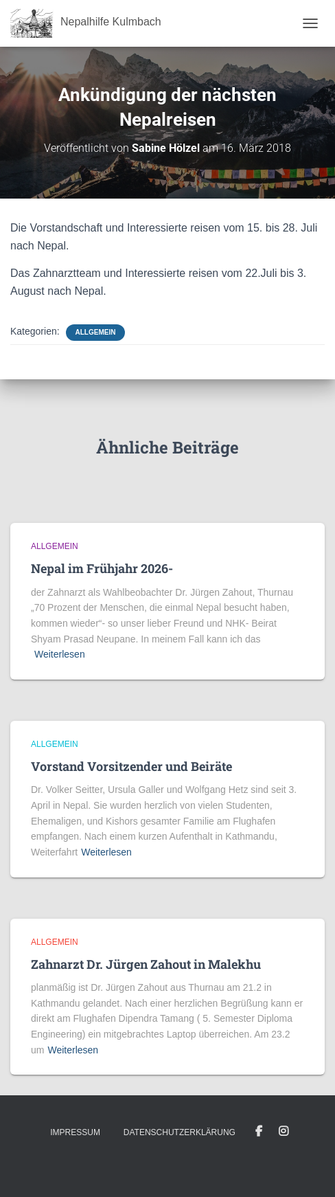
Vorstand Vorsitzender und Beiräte (131, 766)
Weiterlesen (59, 654)
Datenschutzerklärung (179, 1132)
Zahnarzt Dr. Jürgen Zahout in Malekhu (146, 964)
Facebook (259, 1132)
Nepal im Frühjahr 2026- (102, 568)
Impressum (75, 1132)
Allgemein (96, 332)
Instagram (283, 1132)
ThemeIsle (216, 1164)
